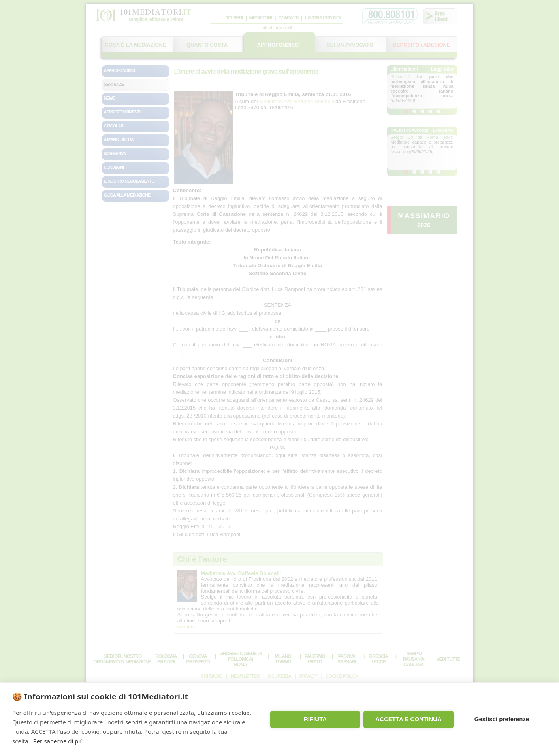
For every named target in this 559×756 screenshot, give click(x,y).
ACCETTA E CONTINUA (408, 719)
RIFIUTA (315, 719)
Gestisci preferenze (501, 719)
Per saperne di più (58, 741)
